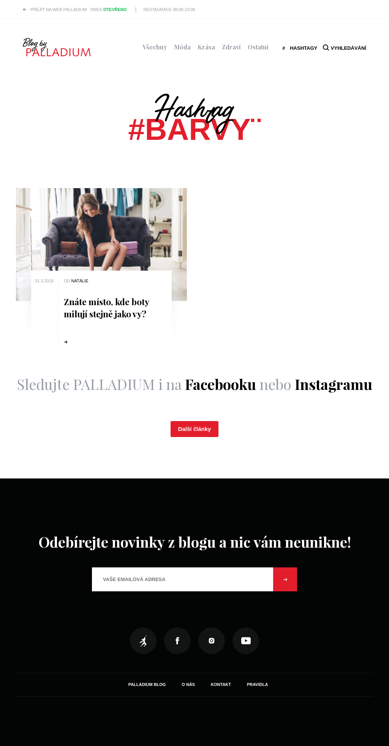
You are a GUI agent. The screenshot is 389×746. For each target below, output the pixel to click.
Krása (206, 47)
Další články (194, 429)
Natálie (80, 281)
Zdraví (231, 47)
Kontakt (221, 684)
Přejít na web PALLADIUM (58, 9)
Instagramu (333, 384)
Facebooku (220, 384)
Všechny (154, 47)
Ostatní (258, 47)
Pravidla (257, 684)
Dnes (108, 9)
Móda (182, 47)
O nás (188, 684)
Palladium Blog (147, 684)
